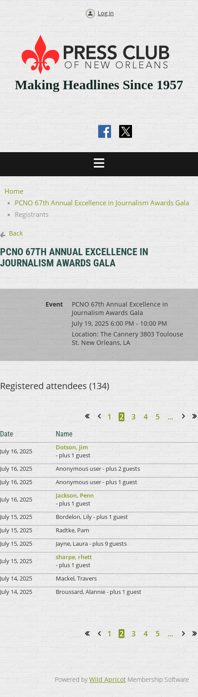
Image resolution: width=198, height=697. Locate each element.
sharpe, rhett (74, 557)
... (170, 416)
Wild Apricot (107, 679)
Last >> (197, 416)
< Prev (100, 416)
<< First (90, 416)
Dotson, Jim (72, 447)
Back (16, 233)
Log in (106, 13)
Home (13, 191)
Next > (185, 416)
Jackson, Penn (75, 495)
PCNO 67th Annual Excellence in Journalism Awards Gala (102, 202)
